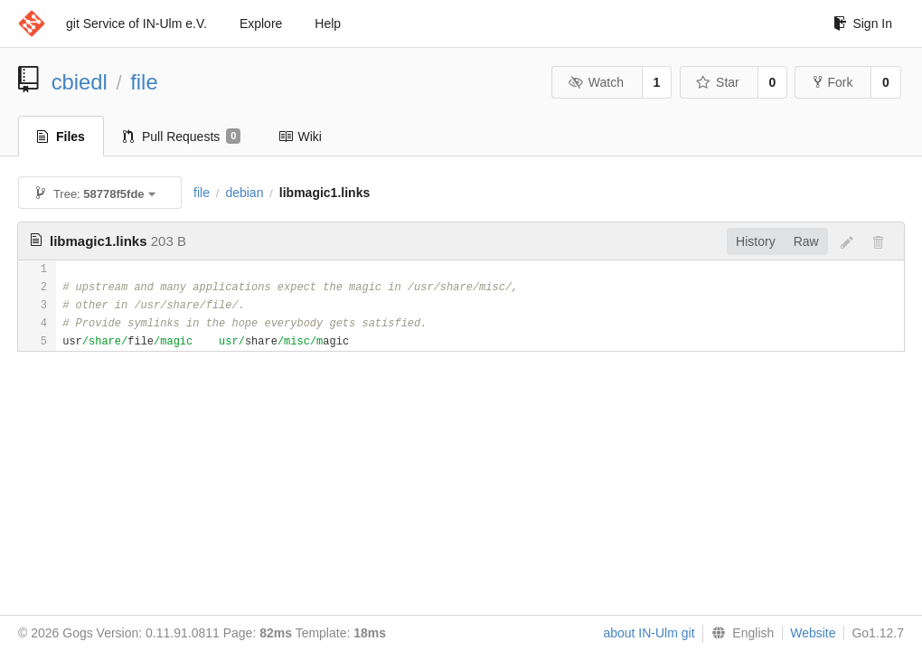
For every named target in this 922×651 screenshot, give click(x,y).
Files (61, 136)
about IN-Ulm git (648, 633)
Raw (806, 241)
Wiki (299, 136)
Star (717, 82)
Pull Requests (182, 136)
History (756, 241)
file (143, 82)
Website (812, 633)
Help (328, 23)
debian (244, 192)
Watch (596, 82)
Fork (833, 82)
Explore (261, 23)
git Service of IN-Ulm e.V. (136, 23)
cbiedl (80, 82)
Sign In (862, 23)
